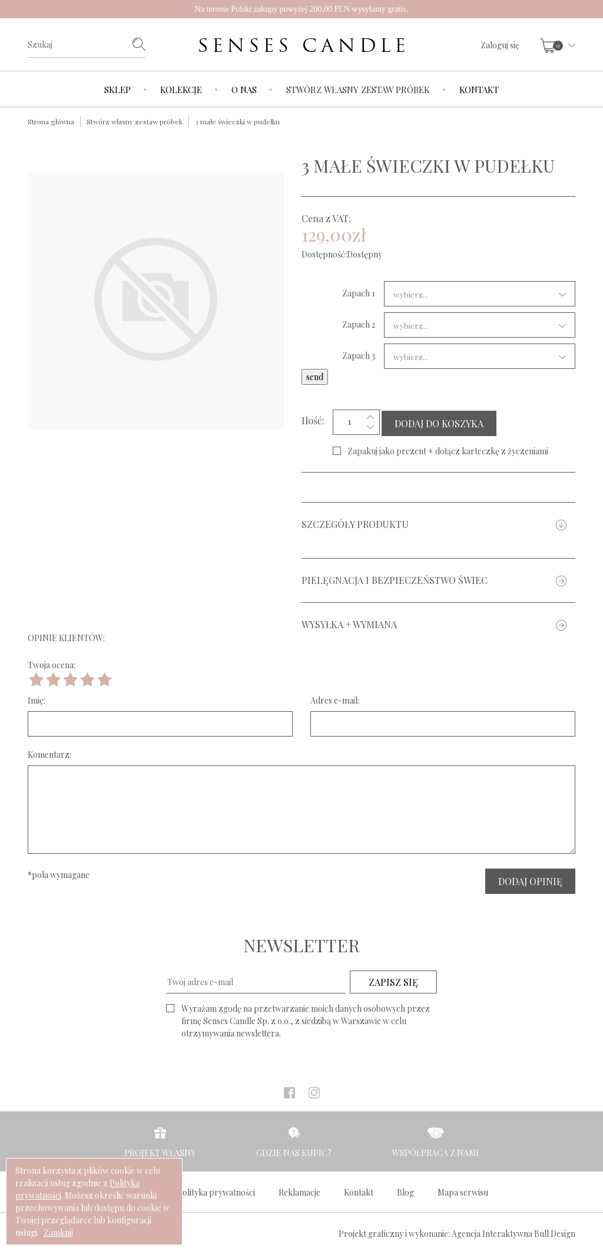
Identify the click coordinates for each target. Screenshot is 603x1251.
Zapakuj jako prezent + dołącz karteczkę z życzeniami (447, 448)
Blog (405, 1190)
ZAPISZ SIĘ (393, 979)
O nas (244, 89)
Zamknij (58, 1232)
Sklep (117, 89)
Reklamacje (299, 1190)
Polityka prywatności (216, 1190)
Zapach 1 (358, 293)
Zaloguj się (500, 45)
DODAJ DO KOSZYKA (439, 421)
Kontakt (479, 89)
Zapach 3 (358, 355)
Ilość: (313, 418)
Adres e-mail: (334, 698)
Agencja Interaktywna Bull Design (513, 1231)
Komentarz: (49, 752)
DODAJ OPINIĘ (530, 879)
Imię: (36, 698)
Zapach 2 (358, 324)
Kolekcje (181, 89)
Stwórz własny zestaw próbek (358, 89)
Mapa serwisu (463, 1190)
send (314, 376)
